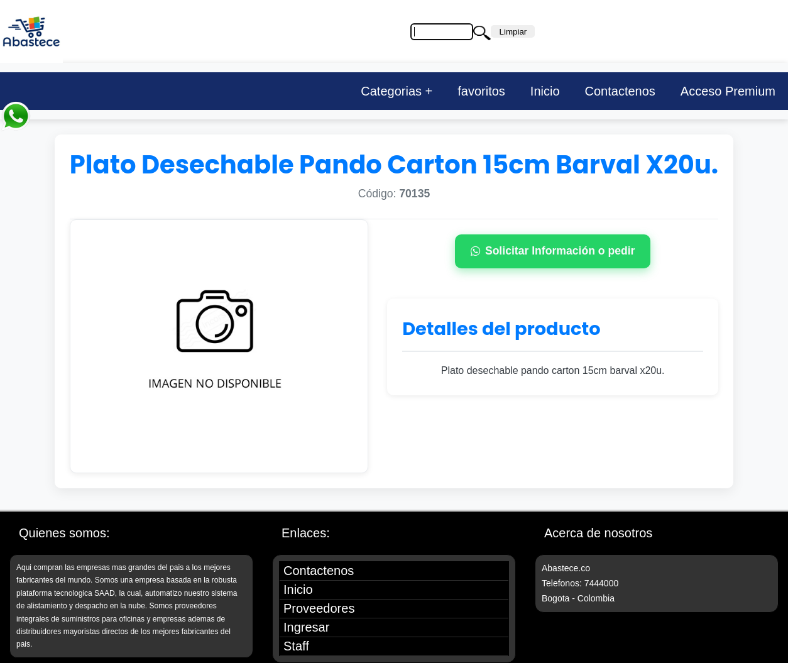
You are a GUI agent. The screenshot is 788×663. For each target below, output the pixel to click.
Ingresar (306, 627)
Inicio (545, 91)
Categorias (391, 91)
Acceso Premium (728, 91)
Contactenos (620, 91)
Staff (296, 646)
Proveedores (318, 608)
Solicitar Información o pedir (553, 250)
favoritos (481, 91)
